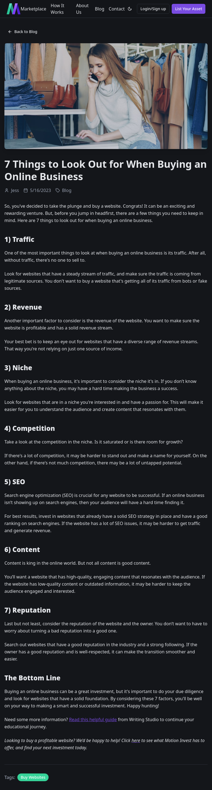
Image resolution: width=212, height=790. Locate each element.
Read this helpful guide (93, 719)
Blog (99, 9)
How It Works (57, 8)
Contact (117, 9)
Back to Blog (22, 31)
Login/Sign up (153, 8)
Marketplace (33, 9)
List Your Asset (188, 8)
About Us (82, 8)
